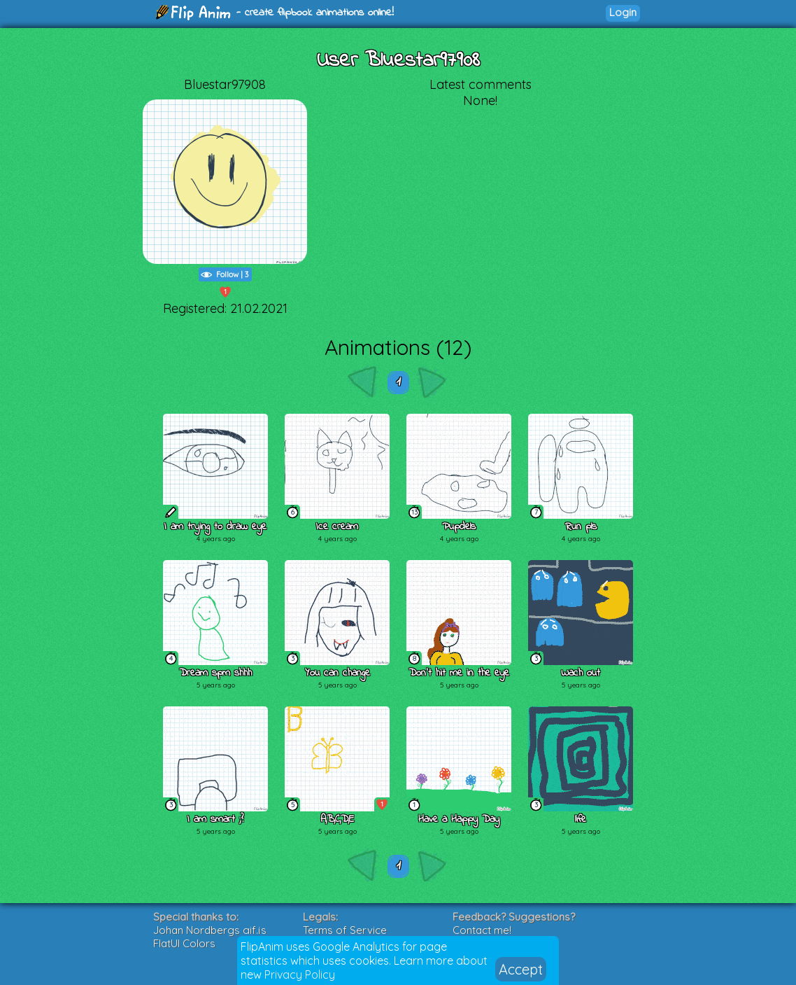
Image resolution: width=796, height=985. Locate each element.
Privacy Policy (299, 974)
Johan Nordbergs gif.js (209, 930)
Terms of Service (345, 930)
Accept (521, 969)
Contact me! (482, 930)
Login (623, 12)
